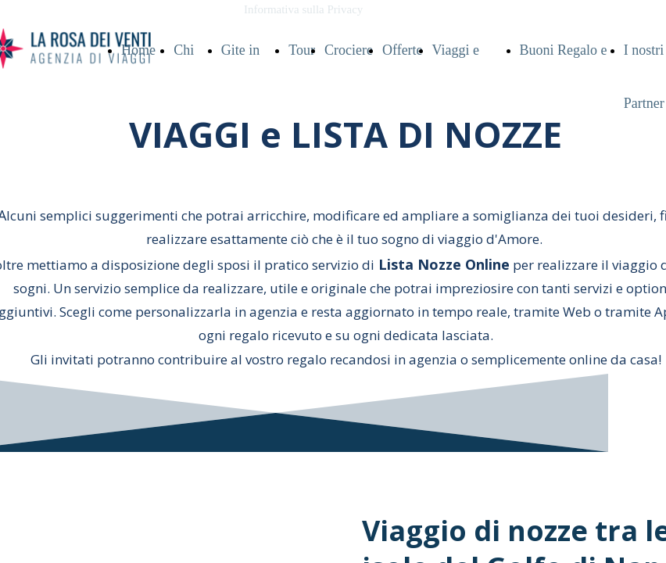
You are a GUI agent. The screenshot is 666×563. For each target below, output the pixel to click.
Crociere (348, 50)
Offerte (402, 50)
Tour (301, 50)
